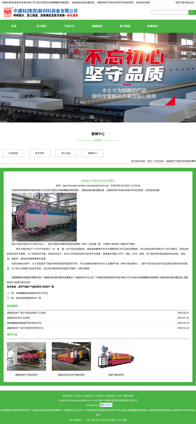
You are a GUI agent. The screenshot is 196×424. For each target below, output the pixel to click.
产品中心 (69, 26)
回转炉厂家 (48, 286)
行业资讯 (13, 153)
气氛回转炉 (36, 286)
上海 (87, 420)
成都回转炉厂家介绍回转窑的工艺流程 (26, 312)
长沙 (98, 420)
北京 (119, 420)
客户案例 (125, 26)
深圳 (93, 420)
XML (120, 395)
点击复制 (98, 400)
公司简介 (78, 395)
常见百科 (39, 153)
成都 (124, 420)
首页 (13, 26)
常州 (103, 420)
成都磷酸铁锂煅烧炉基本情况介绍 (24, 323)
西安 (114, 420)
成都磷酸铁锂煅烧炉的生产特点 (32, 293)
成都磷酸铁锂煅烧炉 (59, 2)
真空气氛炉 (24, 286)
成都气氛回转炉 (116, 374)
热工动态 (66, 153)
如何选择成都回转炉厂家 (28, 298)
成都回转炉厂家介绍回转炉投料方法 (25, 328)
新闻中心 (92, 153)
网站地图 (128, 395)
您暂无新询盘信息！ (185, 2)
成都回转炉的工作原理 (18, 318)
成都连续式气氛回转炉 (26, 374)
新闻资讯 (97, 26)
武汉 (108, 420)
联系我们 (152, 26)
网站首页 (67, 395)
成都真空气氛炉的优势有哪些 (181, 161)
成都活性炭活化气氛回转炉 (71, 374)
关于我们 (41, 26)
